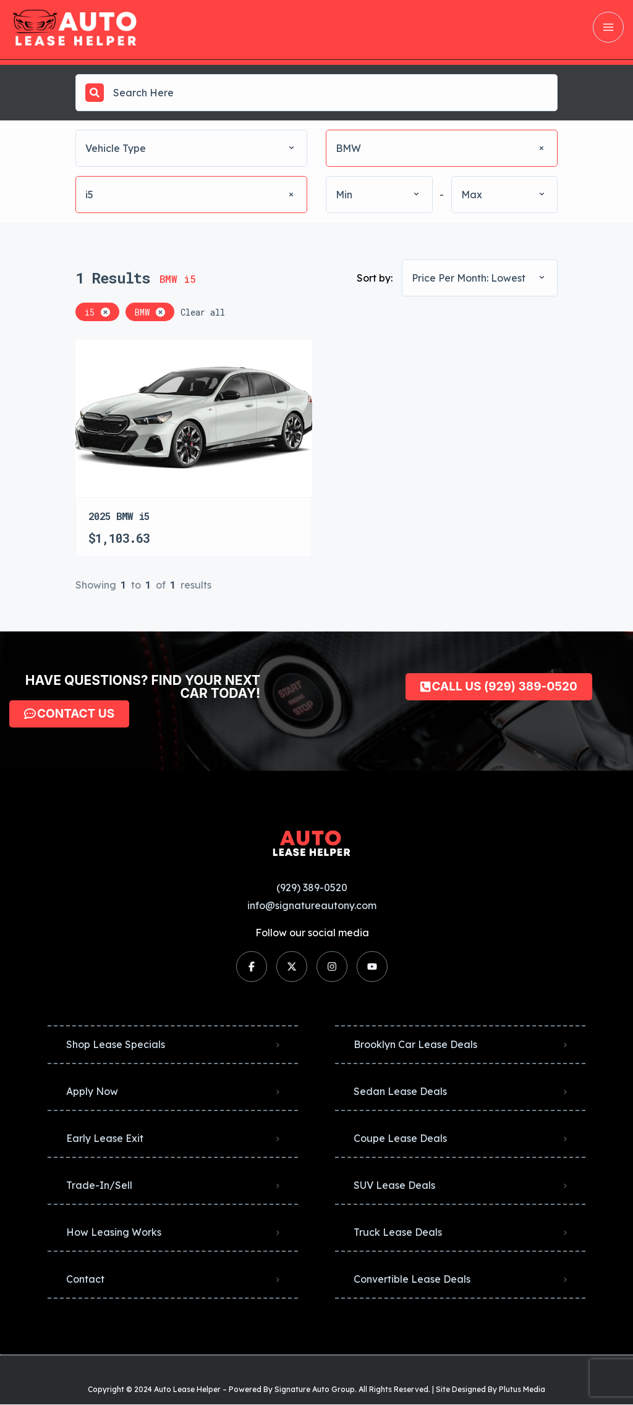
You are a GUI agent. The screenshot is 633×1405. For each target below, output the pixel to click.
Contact (85, 1279)
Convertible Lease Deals (412, 1279)
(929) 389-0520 (311, 887)
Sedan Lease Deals (400, 1091)
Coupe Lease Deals (400, 1138)
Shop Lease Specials (115, 1044)
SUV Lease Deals (394, 1185)
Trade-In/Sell (99, 1185)
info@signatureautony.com (311, 905)
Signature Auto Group (314, 1389)
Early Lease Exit (104, 1138)
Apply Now (92, 1091)
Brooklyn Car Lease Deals (415, 1044)
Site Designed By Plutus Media (490, 1389)
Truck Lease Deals (398, 1232)
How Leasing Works (113, 1232)
